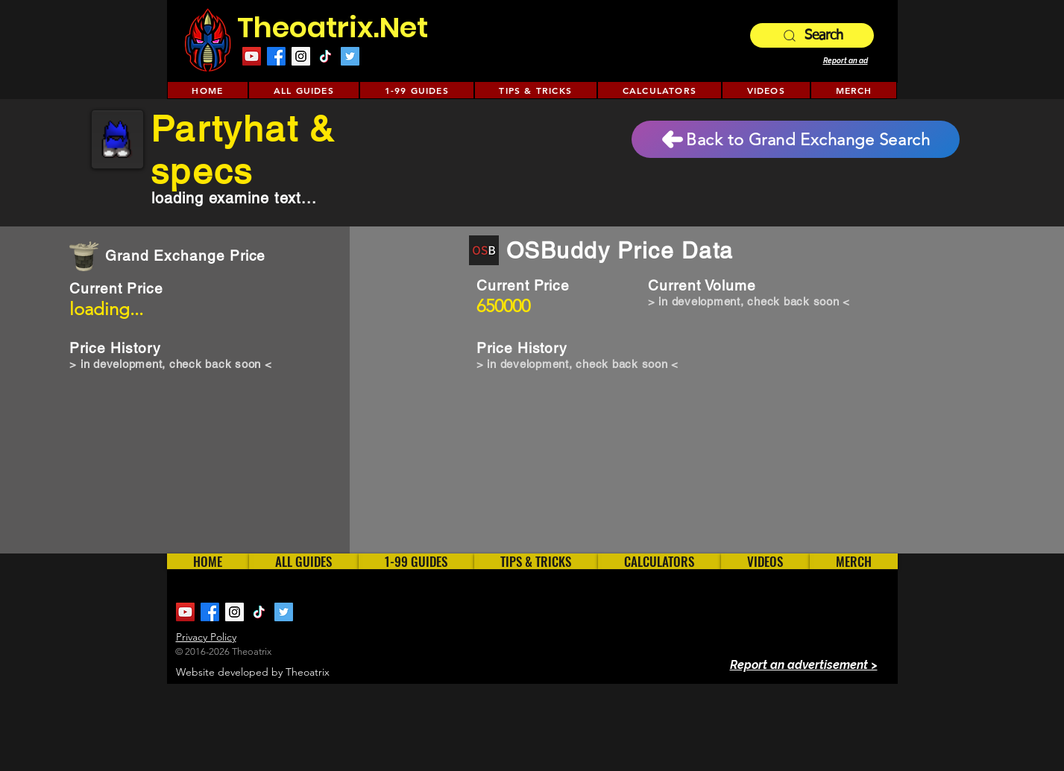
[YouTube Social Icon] (251, 56)
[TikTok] (325, 56)
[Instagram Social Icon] (301, 56)
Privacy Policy (206, 637)
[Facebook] (276, 56)
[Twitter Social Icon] (350, 56)
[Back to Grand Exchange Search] (796, 139)
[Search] (812, 35)
